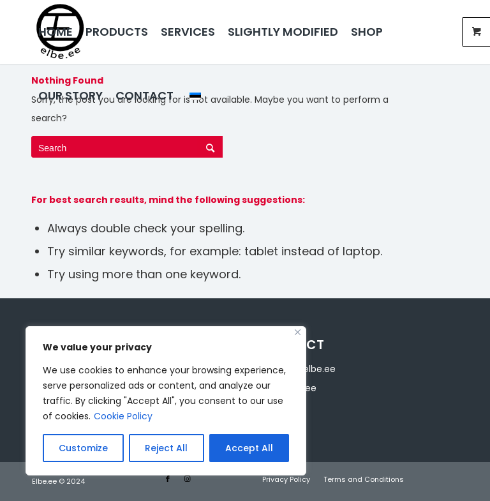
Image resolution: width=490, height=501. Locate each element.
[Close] (298, 332)
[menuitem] (55, 32)
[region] (166, 400)
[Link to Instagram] (187, 478)
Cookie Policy (123, 416)
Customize (83, 448)
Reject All (166, 448)
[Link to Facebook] (167, 478)
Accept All (249, 448)
